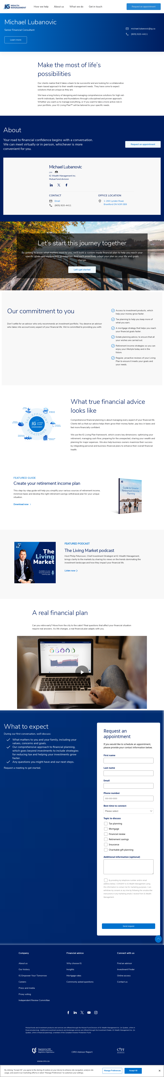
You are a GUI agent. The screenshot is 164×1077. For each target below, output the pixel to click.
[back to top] (158, 939)
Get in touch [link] (96, 6)
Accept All (133, 1070)
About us (23, 963)
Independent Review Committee (34, 1000)
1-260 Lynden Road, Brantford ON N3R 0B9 (115, 203)
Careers (22, 981)
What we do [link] (78, 6)
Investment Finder (126, 969)
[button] (143, 6)
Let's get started (82, 269)
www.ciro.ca (43, 1061)
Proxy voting (25, 994)
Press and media (27, 988)
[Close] (160, 1071)
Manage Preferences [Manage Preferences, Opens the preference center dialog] (112, 1070)
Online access (124, 975)
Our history (24, 969)
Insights (70, 969)
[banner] (16, 6)
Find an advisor (124, 963)
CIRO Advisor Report (82, 1052)
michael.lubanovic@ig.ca (143, 28)
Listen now (70, 570)
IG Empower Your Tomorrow (33, 975)
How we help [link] (42, 6)
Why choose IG (74, 963)
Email (57, 201)
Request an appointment (143, 144)
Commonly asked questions (80, 981)
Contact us (122, 981)
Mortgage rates (73, 975)
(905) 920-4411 (63, 205)
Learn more (15, 39)
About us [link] (60, 6)
